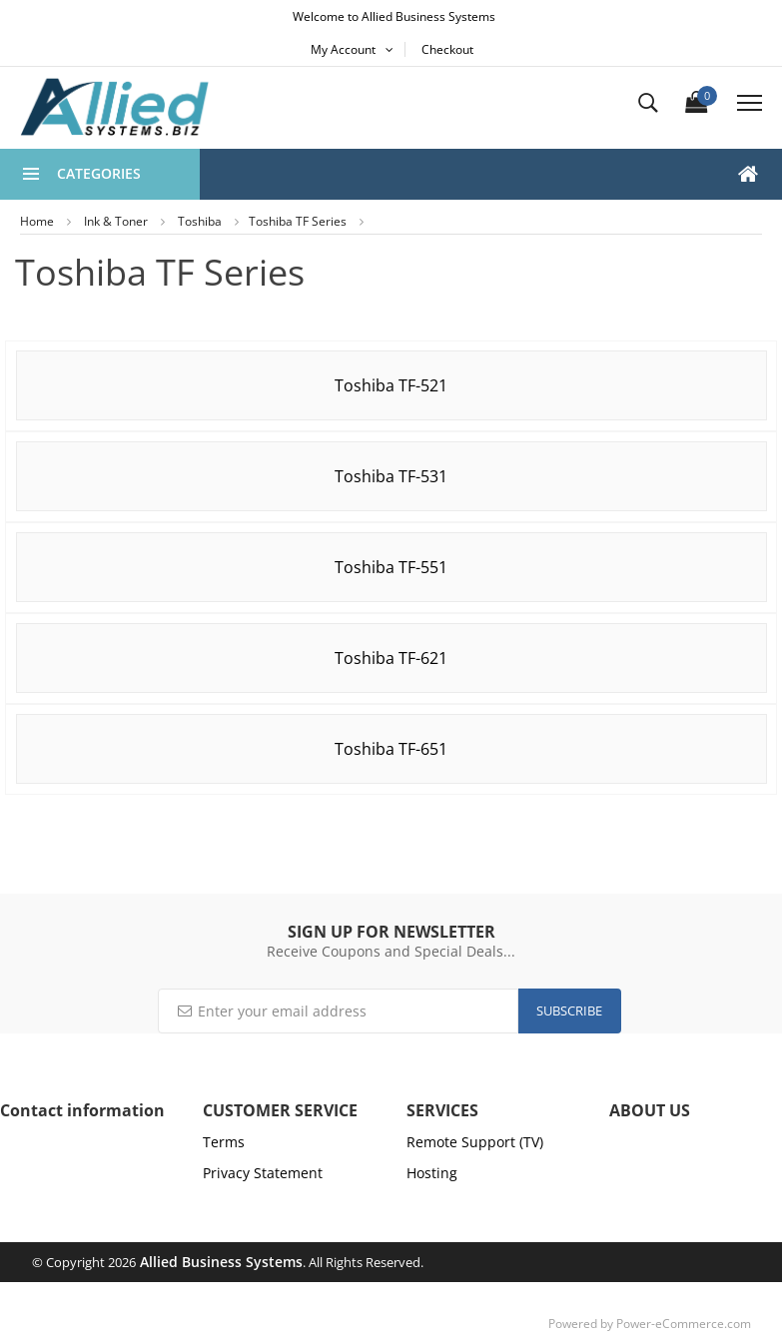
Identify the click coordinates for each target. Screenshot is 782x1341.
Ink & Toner (116, 221)
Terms (224, 1141)
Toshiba (200, 221)
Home (37, 221)
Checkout (447, 49)
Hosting (431, 1172)
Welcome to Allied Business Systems (394, 16)
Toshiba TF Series (298, 221)
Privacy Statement (263, 1172)
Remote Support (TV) (474, 1141)
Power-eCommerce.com (683, 1323)
